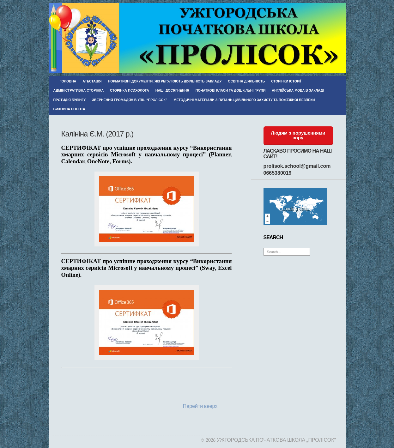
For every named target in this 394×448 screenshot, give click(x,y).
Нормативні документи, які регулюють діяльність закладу (164, 81)
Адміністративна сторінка (78, 90)
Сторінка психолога (129, 90)
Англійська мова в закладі (298, 90)
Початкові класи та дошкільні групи (231, 90)
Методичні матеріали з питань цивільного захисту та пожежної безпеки (244, 100)
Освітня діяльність (246, 81)
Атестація (91, 81)
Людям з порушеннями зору (298, 135)
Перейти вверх (200, 406)
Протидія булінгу (69, 100)
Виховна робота (69, 109)
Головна (68, 81)
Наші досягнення (172, 90)
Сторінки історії (286, 81)
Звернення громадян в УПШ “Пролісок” (129, 100)
